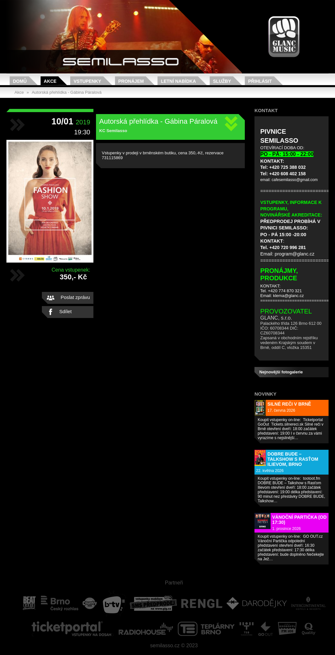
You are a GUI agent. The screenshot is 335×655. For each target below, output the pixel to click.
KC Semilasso (113, 130)
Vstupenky (87, 81)
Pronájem (131, 81)
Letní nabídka (178, 81)
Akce (50, 81)
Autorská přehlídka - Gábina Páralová (66, 92)
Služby (222, 81)
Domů (20, 81)
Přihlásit (260, 81)
